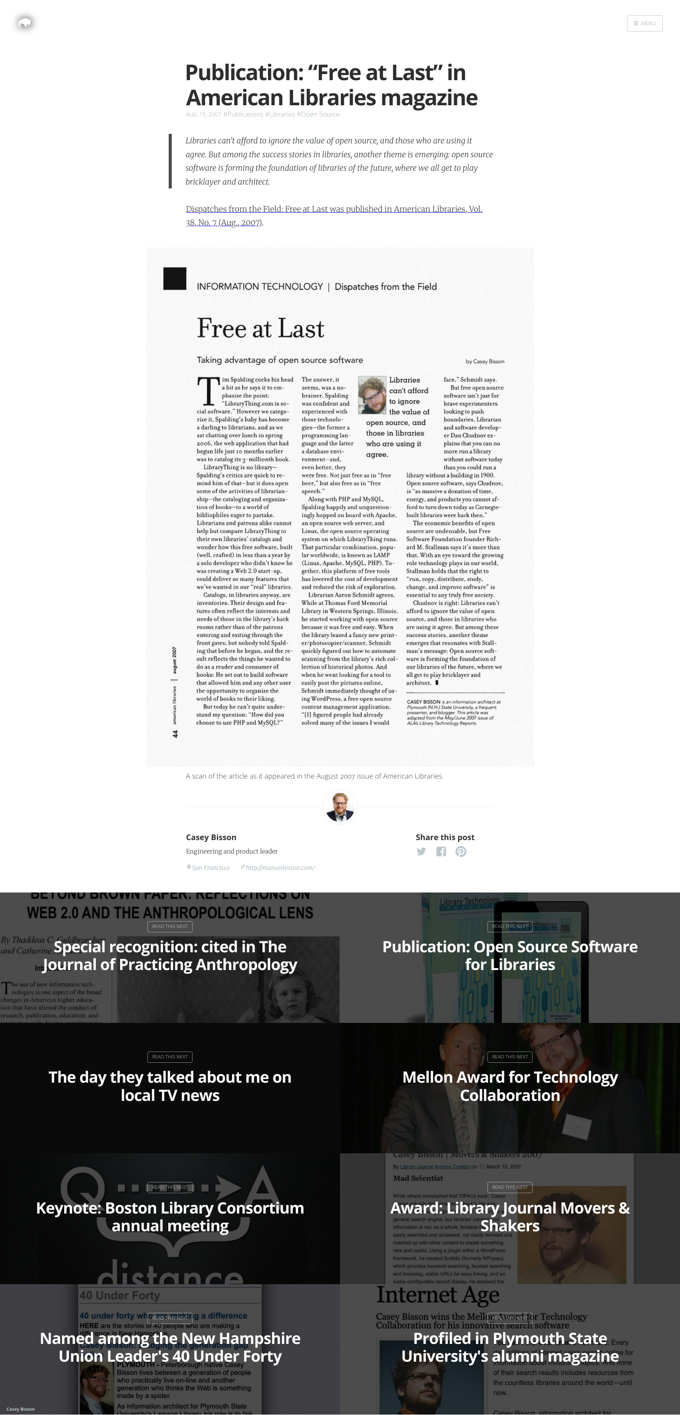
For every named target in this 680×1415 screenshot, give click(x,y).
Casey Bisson (211, 837)
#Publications (243, 114)
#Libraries (280, 114)
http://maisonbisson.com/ (280, 868)
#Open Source (318, 114)
